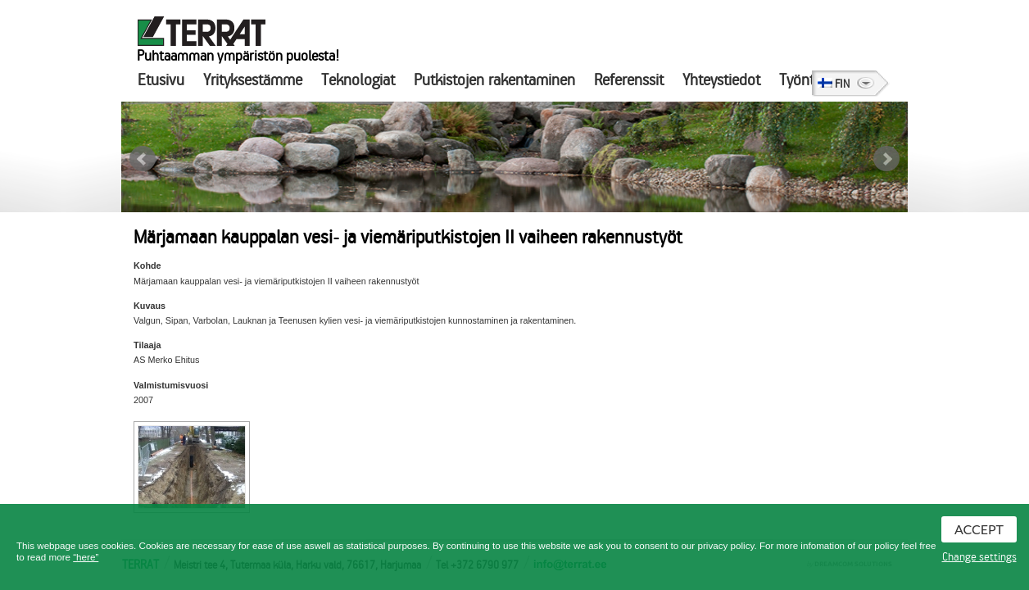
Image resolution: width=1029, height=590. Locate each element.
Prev (142, 159)
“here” (85, 556)
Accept (979, 529)
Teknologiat (358, 79)
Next (886, 159)
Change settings (979, 557)
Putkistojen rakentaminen (494, 79)
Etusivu (161, 79)
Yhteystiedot (721, 79)
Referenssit (629, 79)
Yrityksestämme (252, 79)
